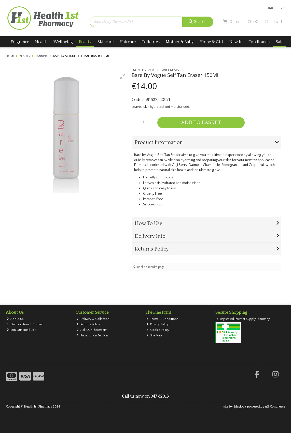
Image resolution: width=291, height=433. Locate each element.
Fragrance (20, 42)
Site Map (154, 335)
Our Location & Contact (25, 324)
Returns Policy (88, 324)
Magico (239, 406)
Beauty (85, 42)
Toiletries (151, 42)
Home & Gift (211, 42)
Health (41, 42)
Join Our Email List (21, 330)
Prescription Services (93, 335)
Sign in (272, 7)
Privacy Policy (157, 324)
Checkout (273, 21)
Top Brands (259, 42)
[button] (123, 76)
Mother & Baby (179, 42)
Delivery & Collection (93, 319)
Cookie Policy (157, 330)
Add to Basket (201, 122)
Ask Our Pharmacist (92, 330)
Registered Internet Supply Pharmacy (243, 319)
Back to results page (150, 267)
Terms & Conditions (162, 319)
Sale (279, 42)
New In (235, 42)
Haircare (128, 42)
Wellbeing (63, 42)
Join (282, 7)
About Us (15, 319)
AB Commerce (275, 406)
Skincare (106, 42)
